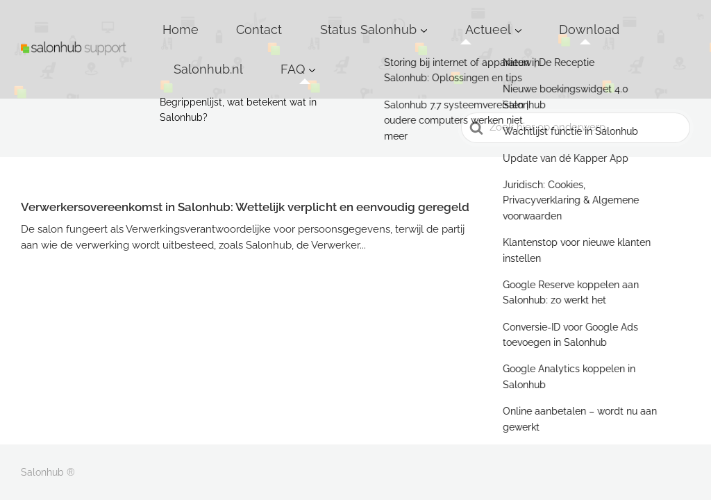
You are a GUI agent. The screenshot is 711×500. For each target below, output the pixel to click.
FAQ (664, 20)
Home (225, 20)
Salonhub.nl (603, 20)
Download (528, 20)
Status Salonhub (361, 20)
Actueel (452, 20)
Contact (281, 20)
